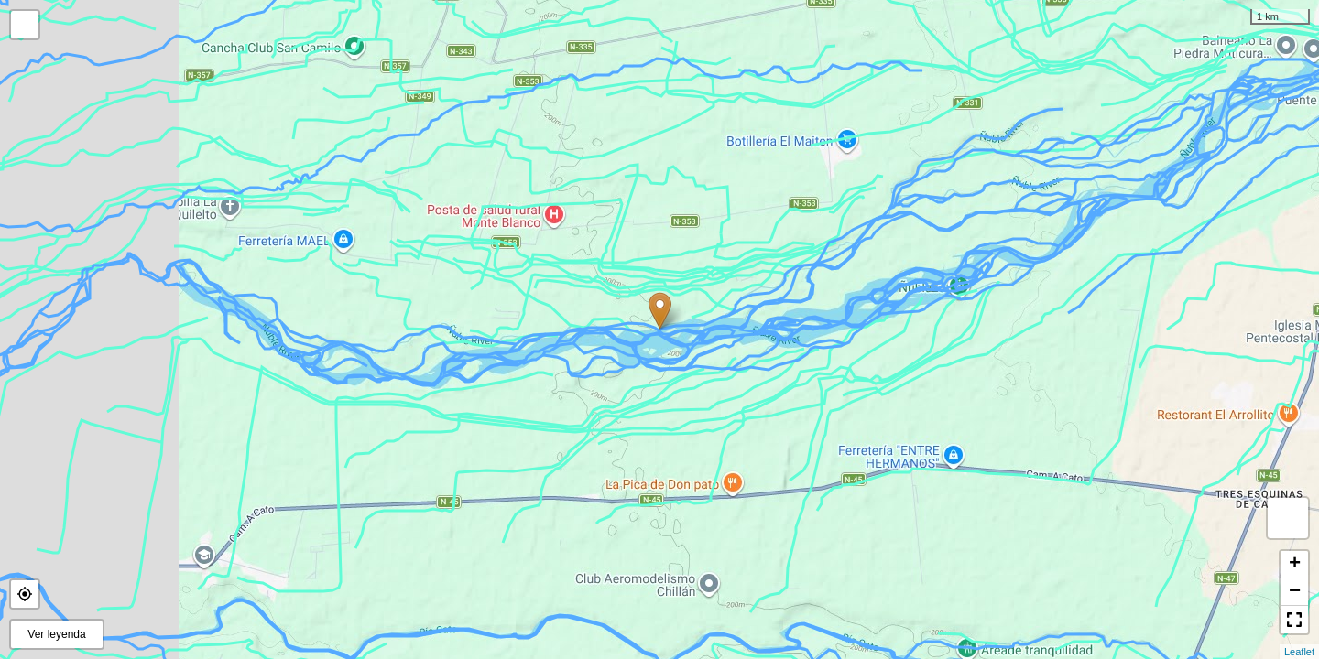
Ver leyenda (56, 634)
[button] (24, 594)
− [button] (1295, 592)
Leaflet (1299, 651)
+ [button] (1295, 564)
